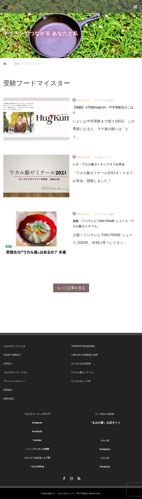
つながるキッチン (66, 493)
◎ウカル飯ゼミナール (82, 372)
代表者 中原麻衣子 (12, 355)
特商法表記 (8, 398)
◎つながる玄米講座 (81, 363)
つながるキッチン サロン (15, 372)
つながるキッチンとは (14, 346)
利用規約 (7, 390)
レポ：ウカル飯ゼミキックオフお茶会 (99, 164)
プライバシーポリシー (14, 381)
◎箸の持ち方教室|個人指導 (84, 355)
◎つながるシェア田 (81, 381)
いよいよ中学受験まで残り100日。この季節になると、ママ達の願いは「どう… (104, 128)
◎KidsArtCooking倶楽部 (83, 346)
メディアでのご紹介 (104, 100)
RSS (78, 477)
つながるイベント (103, 157)
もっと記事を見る (71, 288)
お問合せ (7, 363)
